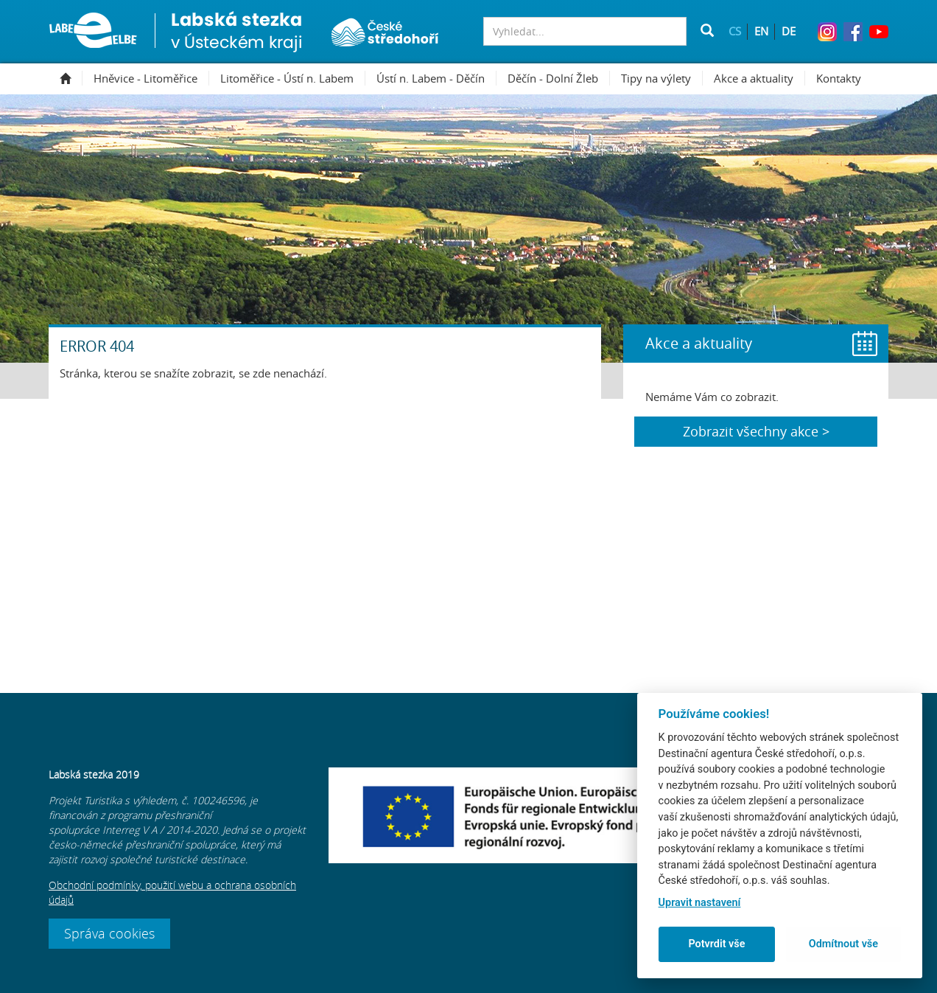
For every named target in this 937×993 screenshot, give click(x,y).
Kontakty (838, 78)
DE (789, 31)
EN (761, 31)
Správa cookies (109, 933)
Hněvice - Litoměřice (151, 78)
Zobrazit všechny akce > (756, 431)
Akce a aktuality (759, 78)
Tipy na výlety (662, 78)
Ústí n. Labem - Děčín (436, 78)
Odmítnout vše (843, 944)
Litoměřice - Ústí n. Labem (292, 78)
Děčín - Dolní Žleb (559, 78)
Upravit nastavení (700, 902)
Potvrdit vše (716, 944)
